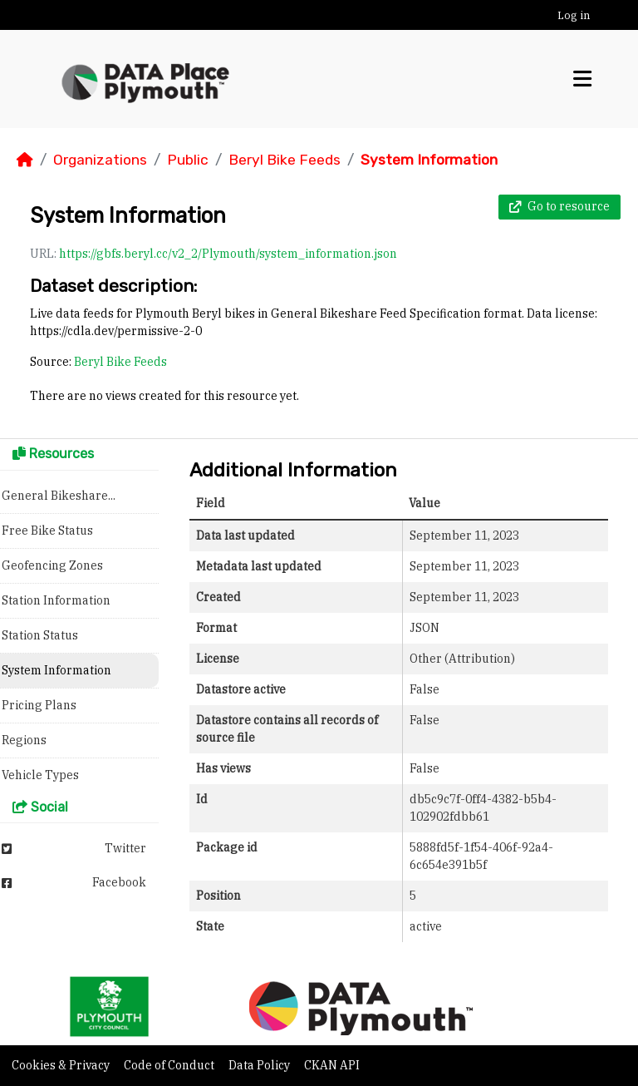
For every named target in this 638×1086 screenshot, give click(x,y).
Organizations (100, 159)
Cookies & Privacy (62, 1065)
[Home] (25, 159)
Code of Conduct (170, 1065)
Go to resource (559, 206)
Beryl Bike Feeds (284, 159)
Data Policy (260, 1065)
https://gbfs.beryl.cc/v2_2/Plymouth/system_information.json (228, 253)
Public (188, 159)
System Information (429, 159)
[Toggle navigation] (582, 79)
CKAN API (332, 1065)
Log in (573, 15)
